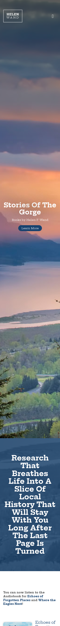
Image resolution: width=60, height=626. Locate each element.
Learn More (30, 228)
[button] (53, 16)
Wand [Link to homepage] (12, 16)
